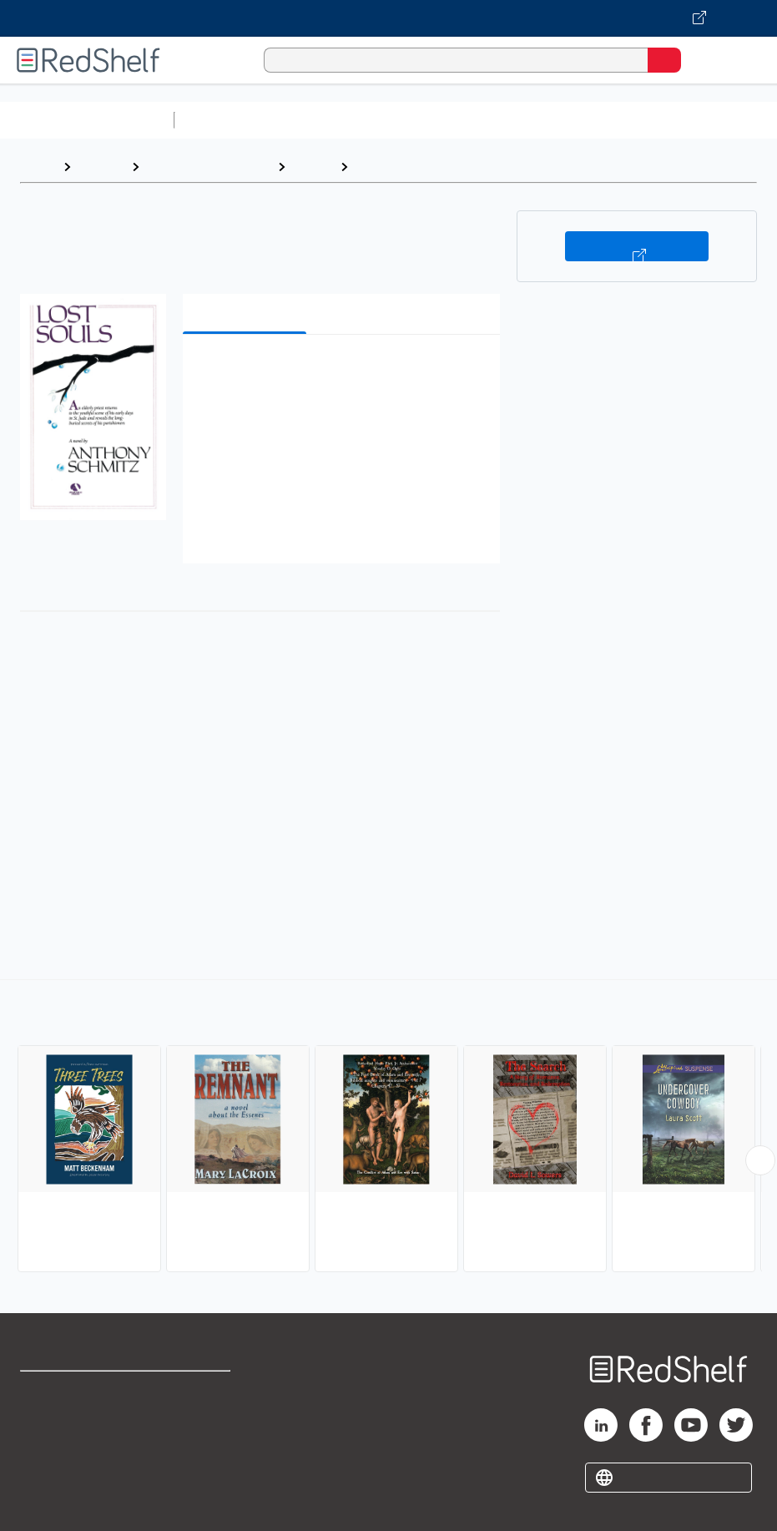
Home (37, 166)
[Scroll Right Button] (760, 1160)
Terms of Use (200, 1391)
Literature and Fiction (208, 166)
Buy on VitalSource (636, 246)
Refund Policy (201, 1428)
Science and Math (327, 120)
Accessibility (198, 1465)
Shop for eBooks (69, 1391)
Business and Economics (647, 120)
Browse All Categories (86, 120)
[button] (339, 372)
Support (43, 1428)
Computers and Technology (476, 120)
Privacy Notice (62, 1465)
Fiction (312, 166)
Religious (385, 166)
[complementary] (388, 1127)
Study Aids (225, 120)
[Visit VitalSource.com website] (388, 18)
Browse (101, 166)
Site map (46, 1501)
